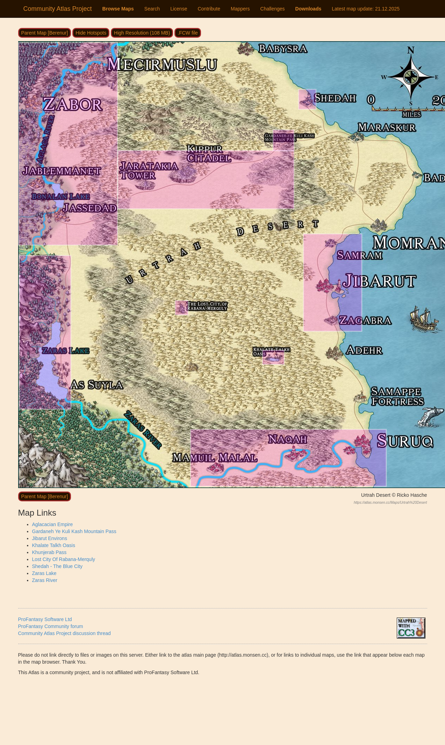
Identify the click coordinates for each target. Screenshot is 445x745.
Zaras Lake (44, 573)
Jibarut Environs (49, 538)
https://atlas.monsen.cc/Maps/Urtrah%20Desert (390, 502)
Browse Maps (118, 9)
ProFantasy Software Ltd (45, 619)
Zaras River (44, 580)
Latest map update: (366, 9)
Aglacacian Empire (52, 524)
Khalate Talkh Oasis (53, 545)
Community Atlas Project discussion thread (64, 633)
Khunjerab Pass (49, 552)
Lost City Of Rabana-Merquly (63, 559)
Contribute (209, 9)
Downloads (308, 9)
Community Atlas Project (57, 8)
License (178, 9)
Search (152, 9)
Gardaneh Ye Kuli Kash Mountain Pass (74, 531)
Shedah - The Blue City (57, 566)
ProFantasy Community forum (50, 626)
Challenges (272, 9)
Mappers (240, 9)
